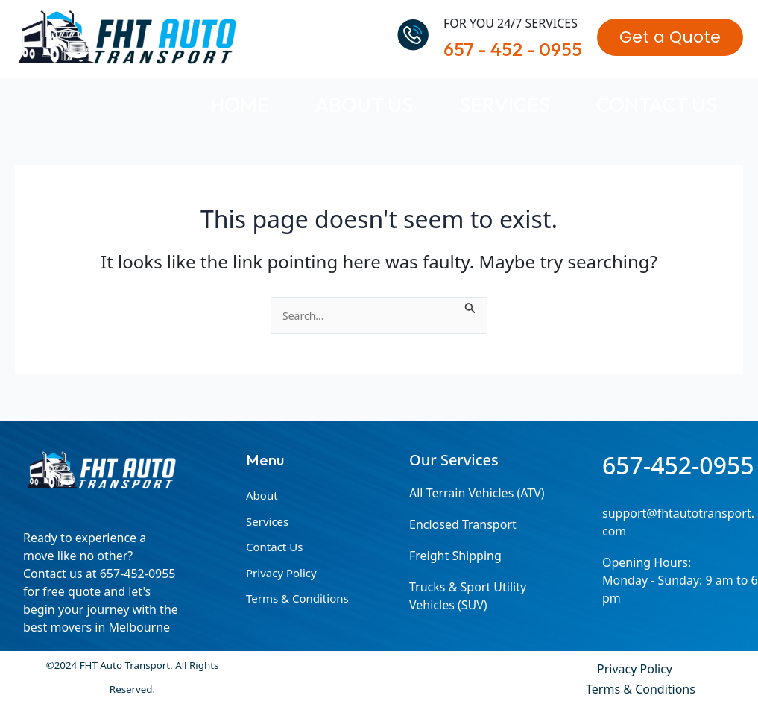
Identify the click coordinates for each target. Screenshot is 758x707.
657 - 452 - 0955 (512, 49)
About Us (364, 104)
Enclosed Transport (463, 524)
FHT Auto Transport (125, 665)
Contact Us (656, 104)
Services (504, 104)
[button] (670, 37)
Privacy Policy (281, 572)
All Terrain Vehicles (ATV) (477, 493)
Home (239, 104)
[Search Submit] (470, 306)
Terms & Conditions (297, 598)
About (262, 495)
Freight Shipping (455, 555)
